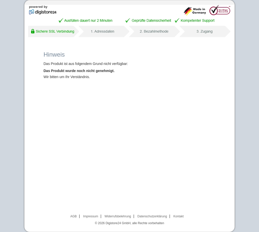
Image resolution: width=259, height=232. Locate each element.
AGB (73, 216)
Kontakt (178, 216)
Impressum (90, 216)
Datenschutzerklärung (152, 216)
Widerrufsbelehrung (117, 216)
